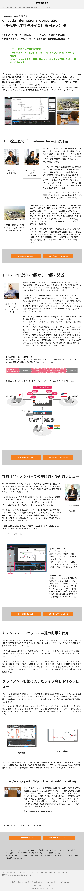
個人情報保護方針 (37, 882)
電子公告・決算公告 (23, 882)
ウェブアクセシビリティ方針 (42, 885)
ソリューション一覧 (25, 872)
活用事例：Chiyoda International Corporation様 (16, 875)
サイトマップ (49, 882)
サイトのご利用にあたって (64, 882)
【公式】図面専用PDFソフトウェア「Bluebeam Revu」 (50, 872)
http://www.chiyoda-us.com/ (40, 810)
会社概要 (12, 882)
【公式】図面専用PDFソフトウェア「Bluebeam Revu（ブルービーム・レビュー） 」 (27, 7)
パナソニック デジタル (8, 872)
